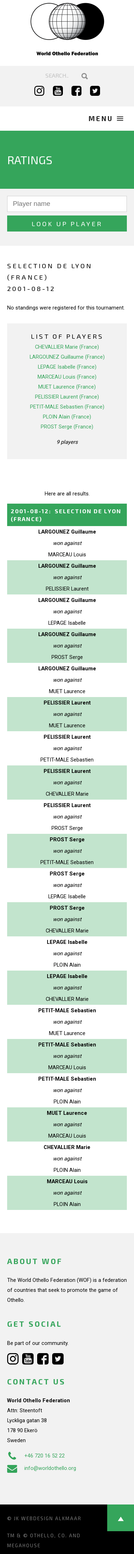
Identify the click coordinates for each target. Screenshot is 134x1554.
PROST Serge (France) (67, 426)
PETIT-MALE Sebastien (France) (67, 407)
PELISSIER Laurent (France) (67, 397)
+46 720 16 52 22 (36, 1455)
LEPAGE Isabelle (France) (67, 367)
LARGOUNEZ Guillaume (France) (67, 357)
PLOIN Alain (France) (67, 417)
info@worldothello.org (41, 1468)
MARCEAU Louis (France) (67, 377)
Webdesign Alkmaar (51, 1518)
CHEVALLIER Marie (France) (67, 347)
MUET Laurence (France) (67, 387)
